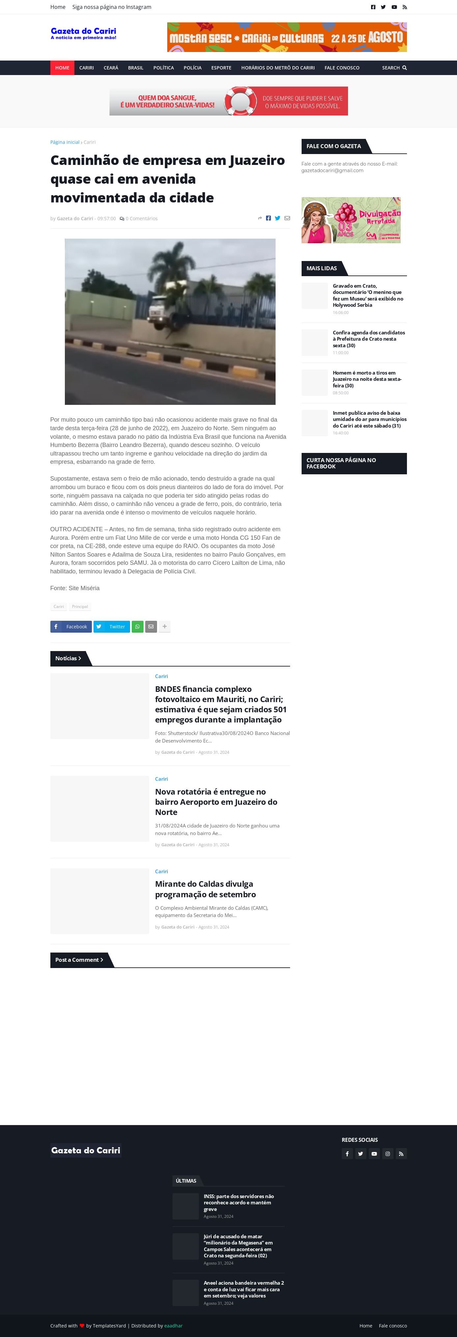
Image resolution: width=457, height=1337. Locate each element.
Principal (80, 606)
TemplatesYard (109, 1326)
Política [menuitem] (163, 68)
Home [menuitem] (62, 68)
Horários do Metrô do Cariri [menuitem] (278, 68)
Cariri (90, 142)
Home (58, 7)
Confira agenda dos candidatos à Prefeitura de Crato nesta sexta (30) (369, 339)
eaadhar (173, 1326)
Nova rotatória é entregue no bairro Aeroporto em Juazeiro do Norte (216, 801)
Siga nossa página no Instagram (111, 7)
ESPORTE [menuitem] (221, 68)
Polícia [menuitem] (193, 68)
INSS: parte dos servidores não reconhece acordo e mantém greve (239, 1202)
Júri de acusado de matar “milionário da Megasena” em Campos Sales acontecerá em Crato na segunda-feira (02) (238, 1246)
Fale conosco (393, 1326)
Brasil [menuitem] (136, 68)
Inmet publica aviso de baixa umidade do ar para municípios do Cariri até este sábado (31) (370, 419)
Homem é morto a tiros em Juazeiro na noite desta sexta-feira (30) (367, 379)
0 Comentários (142, 218)
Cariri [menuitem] (86, 68)
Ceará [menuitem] (111, 68)
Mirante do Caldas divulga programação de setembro (205, 888)
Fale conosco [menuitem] (342, 68)
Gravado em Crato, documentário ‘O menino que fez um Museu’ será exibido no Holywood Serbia (368, 295)
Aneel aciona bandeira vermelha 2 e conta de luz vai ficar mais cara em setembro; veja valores (244, 1289)
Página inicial (65, 142)
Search (391, 68)
